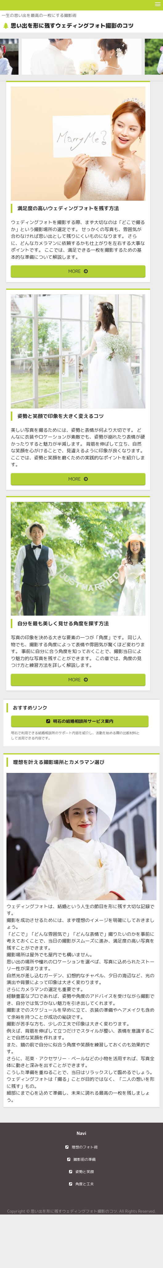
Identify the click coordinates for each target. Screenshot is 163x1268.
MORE (74, 271)
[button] (158, 4)
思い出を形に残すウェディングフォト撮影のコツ (72, 26)
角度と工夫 (84, 1184)
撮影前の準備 (84, 1159)
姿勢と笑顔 (84, 1171)
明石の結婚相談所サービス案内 (83, 721)
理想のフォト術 (84, 1147)
